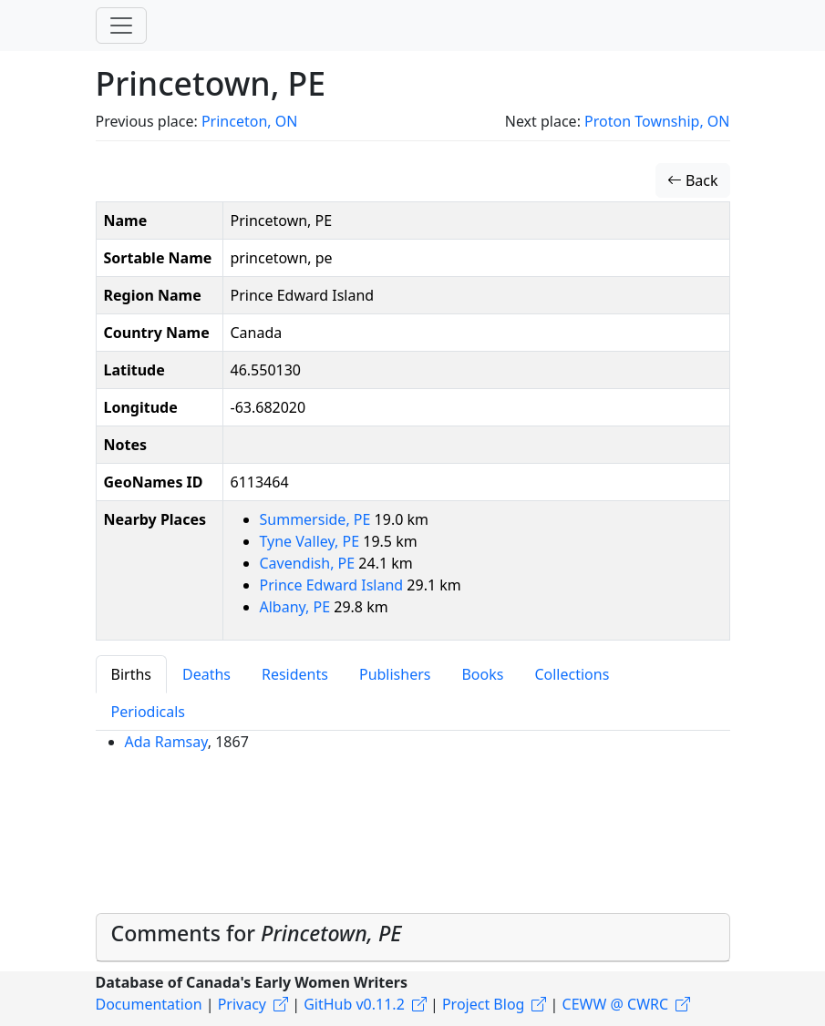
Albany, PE (297, 607)
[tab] (413, 938)
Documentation (149, 1004)
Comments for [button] (256, 933)
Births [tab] (131, 674)
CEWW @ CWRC (615, 1004)
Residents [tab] (295, 674)
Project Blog (483, 1004)
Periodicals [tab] (148, 712)
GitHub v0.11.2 (354, 1004)
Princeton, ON (249, 121)
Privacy (242, 1004)
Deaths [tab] (206, 674)
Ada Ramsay (166, 742)
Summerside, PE (317, 519)
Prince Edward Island (333, 585)
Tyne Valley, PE (312, 541)
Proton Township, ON (656, 121)
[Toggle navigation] (121, 25)
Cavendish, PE (309, 563)
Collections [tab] (571, 674)
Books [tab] (482, 674)
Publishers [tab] (395, 674)
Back (692, 180)
